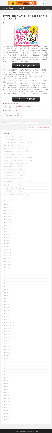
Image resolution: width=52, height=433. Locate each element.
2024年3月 (8, 277)
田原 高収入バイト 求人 (11, 110)
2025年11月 (8, 216)
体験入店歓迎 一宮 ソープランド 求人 (13, 176)
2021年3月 (8, 368)
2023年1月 (8, 319)
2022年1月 (8, 356)
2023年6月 (8, 304)
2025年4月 (8, 237)
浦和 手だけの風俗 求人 (11, 103)
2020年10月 (8, 383)
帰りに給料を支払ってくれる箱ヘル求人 (13, 166)
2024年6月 (8, 268)
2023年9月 (8, 295)
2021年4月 (8, 365)
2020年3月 (8, 404)
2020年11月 (8, 380)
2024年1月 (8, 283)
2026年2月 (8, 207)
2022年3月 (8, 349)
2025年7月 (8, 228)
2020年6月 (8, 395)
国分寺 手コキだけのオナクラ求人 (12, 185)
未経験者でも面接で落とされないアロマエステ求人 (16, 151)
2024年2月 (8, 280)
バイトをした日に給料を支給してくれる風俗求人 (16, 163)
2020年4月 (8, 401)
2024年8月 (8, 262)
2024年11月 (8, 252)
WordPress (35, 431)
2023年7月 (8, 301)
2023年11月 (8, 289)
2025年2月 (8, 243)
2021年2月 (8, 371)
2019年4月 (8, 416)
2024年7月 (8, 265)
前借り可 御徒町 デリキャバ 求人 (12, 145)
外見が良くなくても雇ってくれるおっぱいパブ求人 (16, 148)
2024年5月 (8, 271)
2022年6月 (8, 340)
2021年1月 (8, 374)
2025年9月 (8, 222)
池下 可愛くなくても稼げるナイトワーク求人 (15, 169)
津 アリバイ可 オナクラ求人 (12, 113)
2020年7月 (8, 392)
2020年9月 (8, 386)
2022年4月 (8, 346)
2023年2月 (8, 316)
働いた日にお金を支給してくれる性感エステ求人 (16, 194)
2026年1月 (8, 210)
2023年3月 (8, 313)
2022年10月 (8, 328)
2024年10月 (8, 255)
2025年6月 (8, 231)
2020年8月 (8, 389)
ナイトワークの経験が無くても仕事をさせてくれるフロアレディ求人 (21, 142)
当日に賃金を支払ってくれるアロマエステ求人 (15, 173)
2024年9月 (8, 258)
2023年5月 (8, 307)
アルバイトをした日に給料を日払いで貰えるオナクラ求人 (18, 157)
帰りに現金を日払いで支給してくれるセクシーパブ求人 (17, 182)
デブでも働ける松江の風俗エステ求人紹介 (14, 188)
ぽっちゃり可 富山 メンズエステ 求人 (13, 136)
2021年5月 (8, 362)
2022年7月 (8, 337)
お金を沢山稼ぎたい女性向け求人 (14, 8)
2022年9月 (8, 331)
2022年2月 (8, 353)
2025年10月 (8, 219)
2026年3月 (8, 204)
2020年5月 (8, 398)
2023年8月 (8, 298)
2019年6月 (8, 410)
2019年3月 (8, 419)
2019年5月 (8, 413)
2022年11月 (8, 325)
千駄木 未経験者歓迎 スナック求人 (14, 116)
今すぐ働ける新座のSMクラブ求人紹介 (13, 191)
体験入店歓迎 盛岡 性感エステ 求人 (12, 179)
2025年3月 (8, 240)
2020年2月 (8, 407)
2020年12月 (8, 377)
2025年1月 (8, 246)
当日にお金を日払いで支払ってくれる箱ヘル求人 (16, 154)
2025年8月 (8, 225)
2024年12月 (8, 249)
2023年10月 (8, 292)
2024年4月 (8, 274)
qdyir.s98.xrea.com (18, 23)
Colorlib (25, 431)
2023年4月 (8, 310)
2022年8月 (8, 334)
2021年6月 (8, 359)
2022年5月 (8, 343)
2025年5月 (8, 234)
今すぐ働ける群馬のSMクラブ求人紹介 (13, 139)
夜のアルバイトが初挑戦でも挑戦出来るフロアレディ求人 (18, 160)
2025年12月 (8, 213)
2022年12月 (8, 322)
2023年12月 (8, 286)
